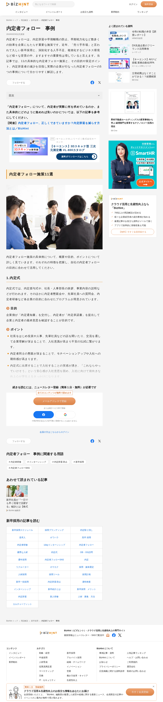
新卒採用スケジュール (22, 530)
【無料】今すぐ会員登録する (132, 232)
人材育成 (43, 662)
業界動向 (115, 12)
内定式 (54, 552)
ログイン (133, 4)
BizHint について (107, 657)
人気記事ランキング (136, 653)
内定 (86, 560)
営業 (69, 671)
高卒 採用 (86, 537)
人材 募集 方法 (86, 597)
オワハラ (54, 537)
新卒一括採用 (22, 582)
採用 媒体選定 (86, 567)
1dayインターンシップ (54, 545)
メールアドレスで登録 (54, 401)
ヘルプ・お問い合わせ (137, 657)
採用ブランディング (54, 530)
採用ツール (54, 574)
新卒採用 (79, 462)
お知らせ (103, 662)
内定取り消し (86, 530)
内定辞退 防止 (60, 462)
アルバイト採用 (74, 657)
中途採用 (43, 657)
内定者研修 (16, 462)
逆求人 (22, 537)
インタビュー (21, 12)
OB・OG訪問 (86, 552)
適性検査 (86, 582)
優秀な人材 (22, 552)
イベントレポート (54, 12)
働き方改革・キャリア (77, 676)
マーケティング (46, 671)
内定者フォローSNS (20, 468)
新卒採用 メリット (86, 589)
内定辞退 (22, 597)
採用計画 (86, 574)
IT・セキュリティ (47, 680)
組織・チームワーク (76, 662)
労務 (41, 676)
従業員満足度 (45, 666)
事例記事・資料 (106, 653)
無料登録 (149, 4)
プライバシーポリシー (109, 666)
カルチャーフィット (22, 604)
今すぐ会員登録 (140, 692)
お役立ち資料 (86, 12)
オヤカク (54, 567)
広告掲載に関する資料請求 (112, 671)
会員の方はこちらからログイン (54, 432)
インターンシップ (37, 462)
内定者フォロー (86, 545)
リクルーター (22, 567)
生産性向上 (72, 680)
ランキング (142, 12)
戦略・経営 (44, 653)
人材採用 (22, 574)
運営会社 (131, 666)
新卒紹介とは (54, 589)
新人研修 (54, 597)
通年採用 (22, 560)
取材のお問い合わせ (136, 671)
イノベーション (74, 666)
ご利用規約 (132, 662)
